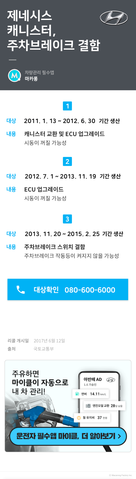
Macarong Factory (120, 475)
